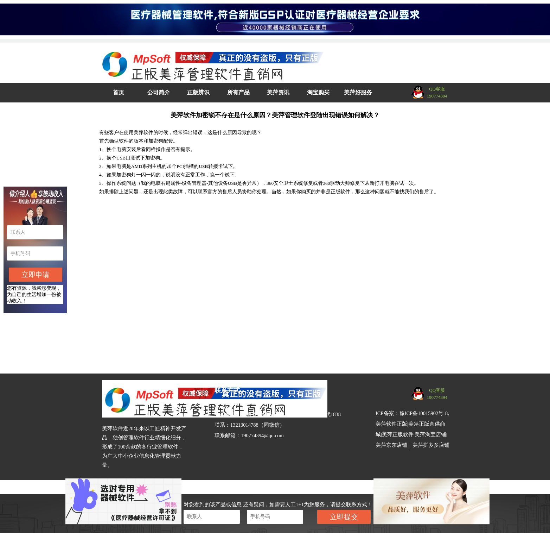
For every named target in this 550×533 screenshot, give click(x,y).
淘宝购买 (318, 92)
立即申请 (35, 274)
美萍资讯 (278, 92)
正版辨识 (198, 92)
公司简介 (158, 92)
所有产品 (238, 92)
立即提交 (344, 517)
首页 (118, 92)
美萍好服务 (358, 92)
